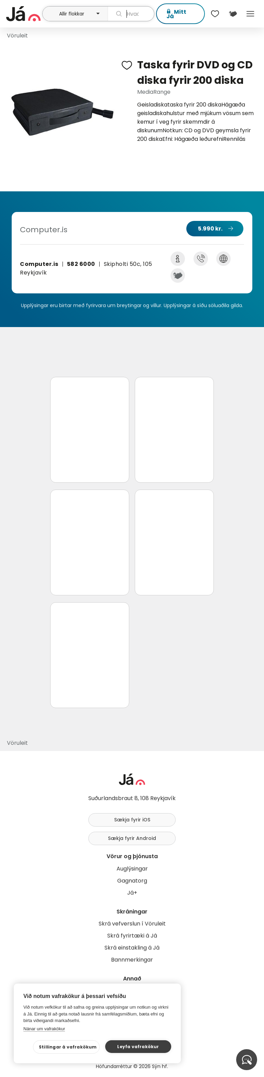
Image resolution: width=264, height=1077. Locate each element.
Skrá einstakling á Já (132, 948)
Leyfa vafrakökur (138, 1047)
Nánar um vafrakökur (44, 1028)
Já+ (132, 893)
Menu (250, 13)
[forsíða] (23, 13)
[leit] (131, 14)
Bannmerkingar (132, 960)
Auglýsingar (132, 869)
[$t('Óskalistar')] (215, 13)
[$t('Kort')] (232, 13)
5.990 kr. (210, 229)
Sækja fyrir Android (132, 838)
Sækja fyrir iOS (132, 819)
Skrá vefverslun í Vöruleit (132, 924)
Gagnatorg (132, 881)
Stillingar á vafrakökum (68, 1047)
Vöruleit (17, 36)
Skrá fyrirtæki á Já (132, 936)
